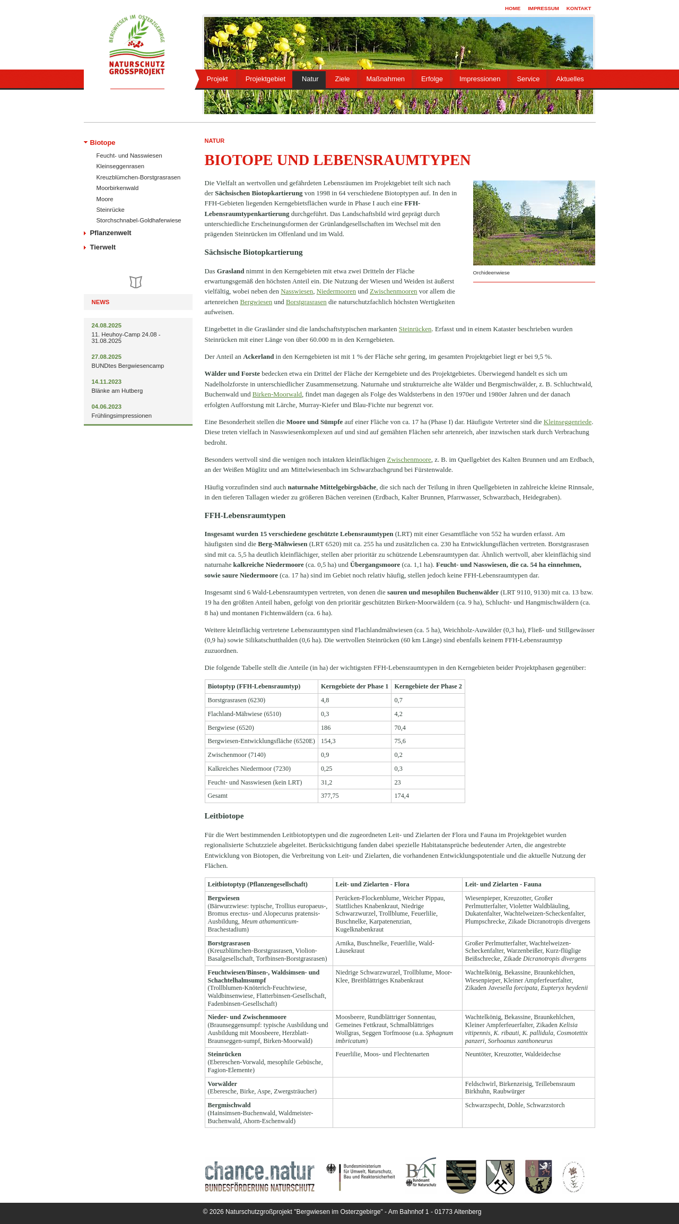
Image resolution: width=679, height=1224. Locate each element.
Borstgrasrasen (306, 302)
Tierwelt (103, 247)
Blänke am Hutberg (117, 390)
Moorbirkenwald (118, 188)
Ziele (342, 79)
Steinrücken (415, 329)
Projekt (217, 79)
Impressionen (479, 79)
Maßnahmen (386, 79)
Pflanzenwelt (111, 233)
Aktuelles (570, 79)
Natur (310, 79)
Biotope (103, 142)
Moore (105, 199)
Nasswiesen (297, 291)
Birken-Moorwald (277, 394)
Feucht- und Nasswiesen (129, 155)
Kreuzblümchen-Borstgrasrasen (139, 177)
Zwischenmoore (409, 459)
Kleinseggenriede (567, 422)
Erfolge (432, 79)
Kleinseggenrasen (120, 166)
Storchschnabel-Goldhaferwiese (139, 220)
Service (528, 79)
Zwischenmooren (393, 291)
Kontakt (579, 8)
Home (512, 8)
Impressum (543, 8)
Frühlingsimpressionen (122, 415)
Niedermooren (336, 291)
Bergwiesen (256, 302)
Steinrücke (111, 209)
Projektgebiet (265, 79)
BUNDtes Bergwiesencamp (128, 366)
